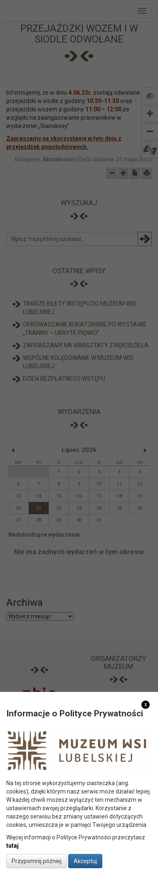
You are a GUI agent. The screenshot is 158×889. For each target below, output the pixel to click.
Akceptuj (85, 861)
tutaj (12, 845)
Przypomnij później (37, 861)
